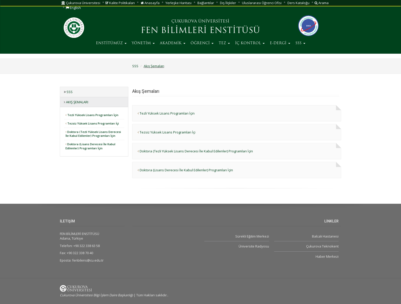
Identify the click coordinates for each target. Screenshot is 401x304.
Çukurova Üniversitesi (80, 3)
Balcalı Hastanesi (325, 236)
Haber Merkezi (327, 256)
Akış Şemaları (154, 66)
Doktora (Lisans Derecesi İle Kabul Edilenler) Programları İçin (90, 146)
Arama (322, 3)
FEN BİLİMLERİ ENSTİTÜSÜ (200, 31)
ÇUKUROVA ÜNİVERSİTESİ (200, 21)
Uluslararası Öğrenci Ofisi (262, 3)
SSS (300, 43)
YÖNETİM (143, 43)
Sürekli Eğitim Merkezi (252, 236)
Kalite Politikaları (120, 3)
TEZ (224, 43)
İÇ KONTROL (250, 43)
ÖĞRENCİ (202, 43)
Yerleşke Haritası (178, 3)
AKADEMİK (172, 43)
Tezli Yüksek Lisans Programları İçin (91, 115)
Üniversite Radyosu (254, 246)
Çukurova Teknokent (322, 246)
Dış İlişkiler (228, 3)
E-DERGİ (280, 43)
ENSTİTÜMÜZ (111, 43)
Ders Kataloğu (298, 3)
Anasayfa (150, 3)
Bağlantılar (205, 3)
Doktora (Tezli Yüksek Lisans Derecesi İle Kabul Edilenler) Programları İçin (93, 134)
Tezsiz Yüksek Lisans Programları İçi (92, 123)
